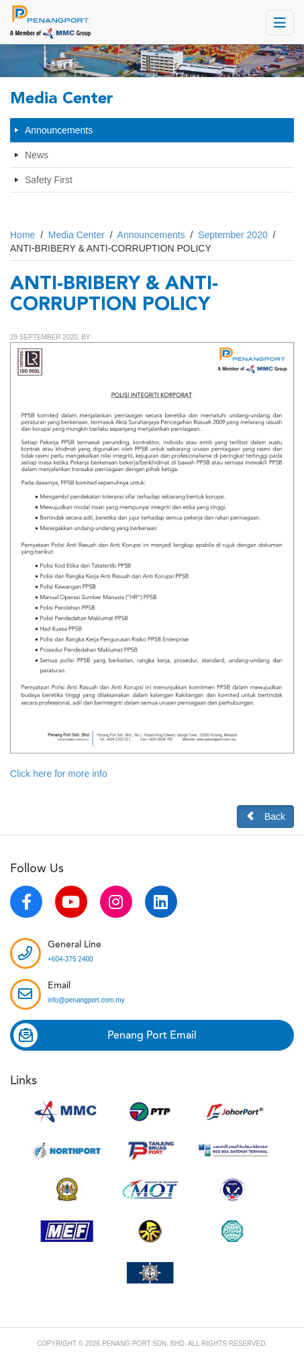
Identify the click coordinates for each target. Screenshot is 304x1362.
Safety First (48, 179)
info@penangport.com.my (86, 1000)
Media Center (76, 234)
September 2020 (233, 234)
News (36, 155)
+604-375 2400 (70, 959)
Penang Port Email (105, 1035)
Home (22, 234)
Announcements (59, 130)
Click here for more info (58, 773)
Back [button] (265, 816)
